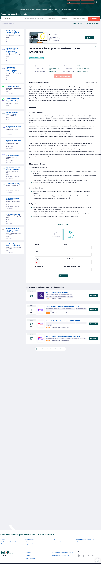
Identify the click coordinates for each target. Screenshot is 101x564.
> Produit (78, 541)
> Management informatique (58, 541)
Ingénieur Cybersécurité (36, 65)
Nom (65, 252)
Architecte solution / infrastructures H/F (12, 121)
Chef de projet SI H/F (12, 94)
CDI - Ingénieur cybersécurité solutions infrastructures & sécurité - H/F (13, 78)
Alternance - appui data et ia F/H (13, 135)
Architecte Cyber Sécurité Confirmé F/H (13, 252)
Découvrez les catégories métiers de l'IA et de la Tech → (27, 534)
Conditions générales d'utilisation (60, 555)
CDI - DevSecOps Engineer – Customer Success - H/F (12, 40)
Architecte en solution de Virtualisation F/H (13, 107)
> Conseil (2, 539)
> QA (1, 544)
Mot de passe (39, 274)
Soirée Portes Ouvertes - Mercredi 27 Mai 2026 (63, 329)
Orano (51, 43)
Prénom (37, 252)
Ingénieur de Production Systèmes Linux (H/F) (13, 176)
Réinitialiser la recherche (7, 23)
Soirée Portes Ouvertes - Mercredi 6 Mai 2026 (62, 315)
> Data (53, 539)
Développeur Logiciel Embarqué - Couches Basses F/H (12, 238)
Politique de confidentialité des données (62, 552)
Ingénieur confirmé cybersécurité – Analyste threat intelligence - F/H (12, 59)
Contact (28, 555)
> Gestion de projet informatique (9, 541)
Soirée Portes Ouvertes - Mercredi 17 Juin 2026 (63, 344)
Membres (28, 552)
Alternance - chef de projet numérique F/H (12, 162)
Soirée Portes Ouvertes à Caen (57, 300)
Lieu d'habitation (69, 267)
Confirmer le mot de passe (72, 274)
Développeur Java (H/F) (13, 222)
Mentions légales (30, 558)
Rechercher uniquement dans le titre (32, 18)
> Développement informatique (85, 539)
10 (60, 357)
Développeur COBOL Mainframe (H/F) (12, 207)
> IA (26, 541)
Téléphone (38, 267)
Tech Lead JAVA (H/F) (13, 192)
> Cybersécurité (29, 539)
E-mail (36, 259)
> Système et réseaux (31, 544)
